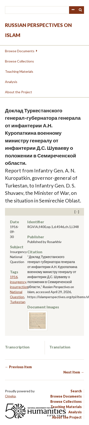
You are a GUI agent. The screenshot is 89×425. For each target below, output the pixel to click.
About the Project (18, 92)
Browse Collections (19, 61)
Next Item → (73, 372)
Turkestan (17, 302)
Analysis (11, 82)
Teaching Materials (19, 71)
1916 (14, 277)
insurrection (19, 287)
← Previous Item (18, 367)
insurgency (18, 282)
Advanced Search (73, 10)
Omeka (10, 396)
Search (80, 10)
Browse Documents (19, 51)
